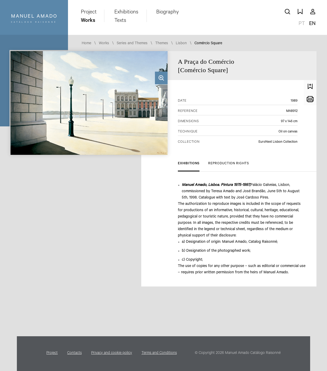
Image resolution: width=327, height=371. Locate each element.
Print (310, 99)
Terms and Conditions (159, 353)
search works (287, 11)
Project (89, 13)
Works (88, 21)
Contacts (74, 353)
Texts (120, 21)
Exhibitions (126, 13)
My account (312, 11)
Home (86, 44)
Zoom (161, 78)
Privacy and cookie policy (111, 353)
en (312, 24)
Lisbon (181, 44)
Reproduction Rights (228, 164)
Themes (161, 44)
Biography (167, 13)
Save (310, 86)
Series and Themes (132, 44)
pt (302, 24)
